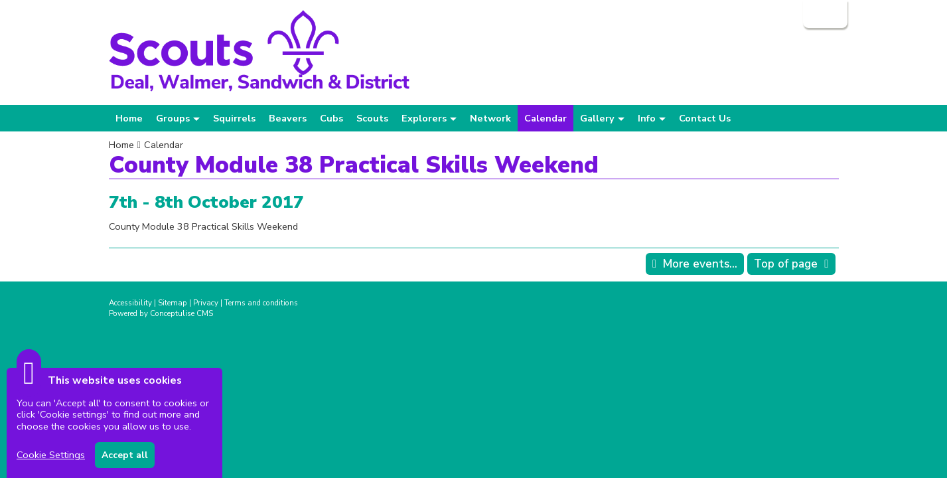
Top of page (786, 264)
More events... (700, 264)
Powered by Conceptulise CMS (161, 313)
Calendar (545, 118)
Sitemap (172, 302)
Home (129, 118)
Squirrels (234, 118)
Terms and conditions (261, 302)
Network (490, 118)
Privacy (205, 302)
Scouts (372, 118)
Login (824, 14)
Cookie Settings (51, 454)
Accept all (125, 455)
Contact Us (705, 118)
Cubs (331, 118)
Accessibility (130, 302)
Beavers (288, 118)
